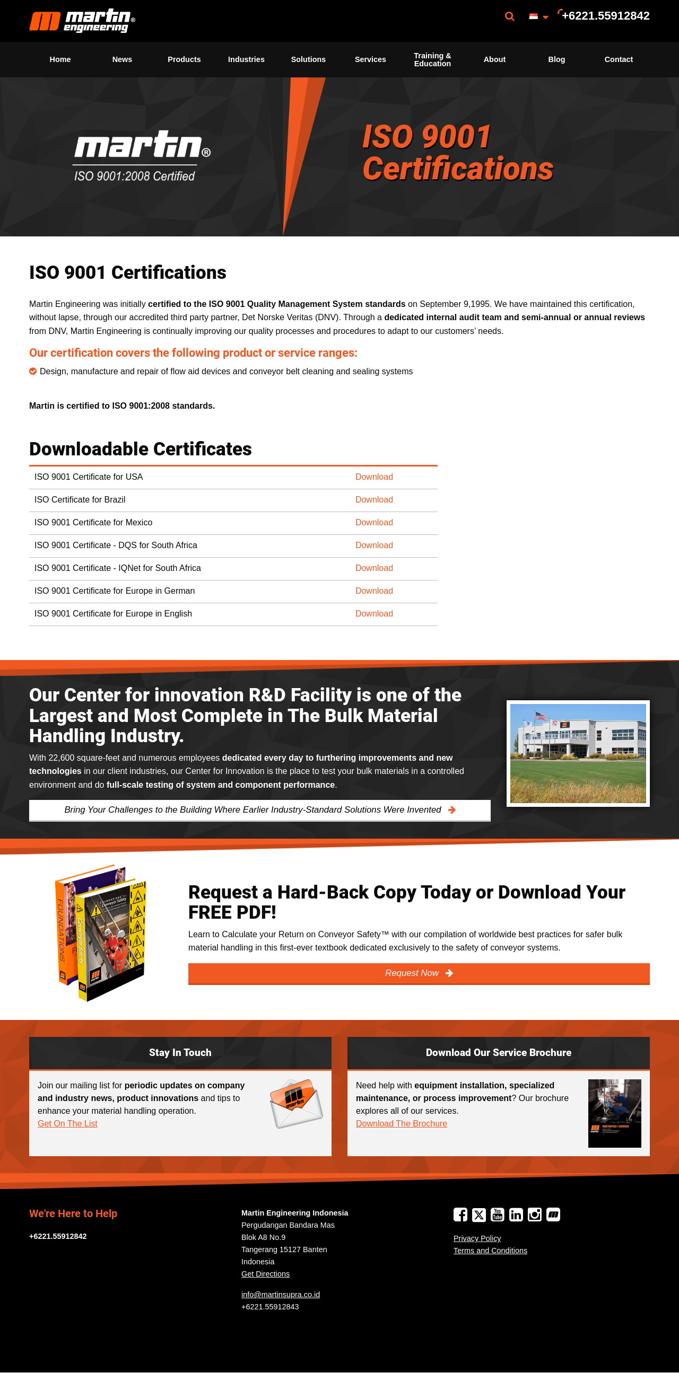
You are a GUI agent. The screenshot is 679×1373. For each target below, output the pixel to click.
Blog (557, 59)
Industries (246, 59)
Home (60, 59)
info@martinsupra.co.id (280, 1294)
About (495, 59)
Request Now (413, 973)
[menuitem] (82, 21)
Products (184, 59)
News (122, 59)
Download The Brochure (401, 1123)
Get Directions (265, 1274)
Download (374, 476)
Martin (82, 21)
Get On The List (68, 1123)
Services (370, 59)
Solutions (308, 59)
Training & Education (432, 59)
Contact (619, 59)
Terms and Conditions (490, 1250)
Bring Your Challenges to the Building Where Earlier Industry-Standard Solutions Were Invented (253, 810)
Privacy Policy (477, 1238)
